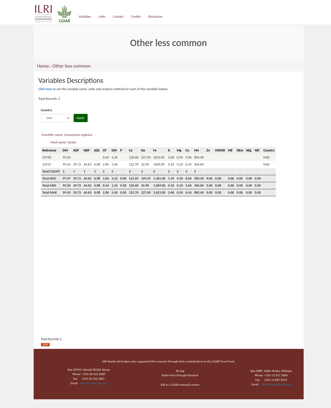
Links (102, 17)
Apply (81, 118)
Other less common (71, 66)
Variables (85, 17)
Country (46, 110)
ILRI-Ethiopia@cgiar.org (276, 384)
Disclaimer (155, 17)
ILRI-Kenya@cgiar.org (93, 383)
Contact (118, 17)
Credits (136, 17)
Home (43, 66)
